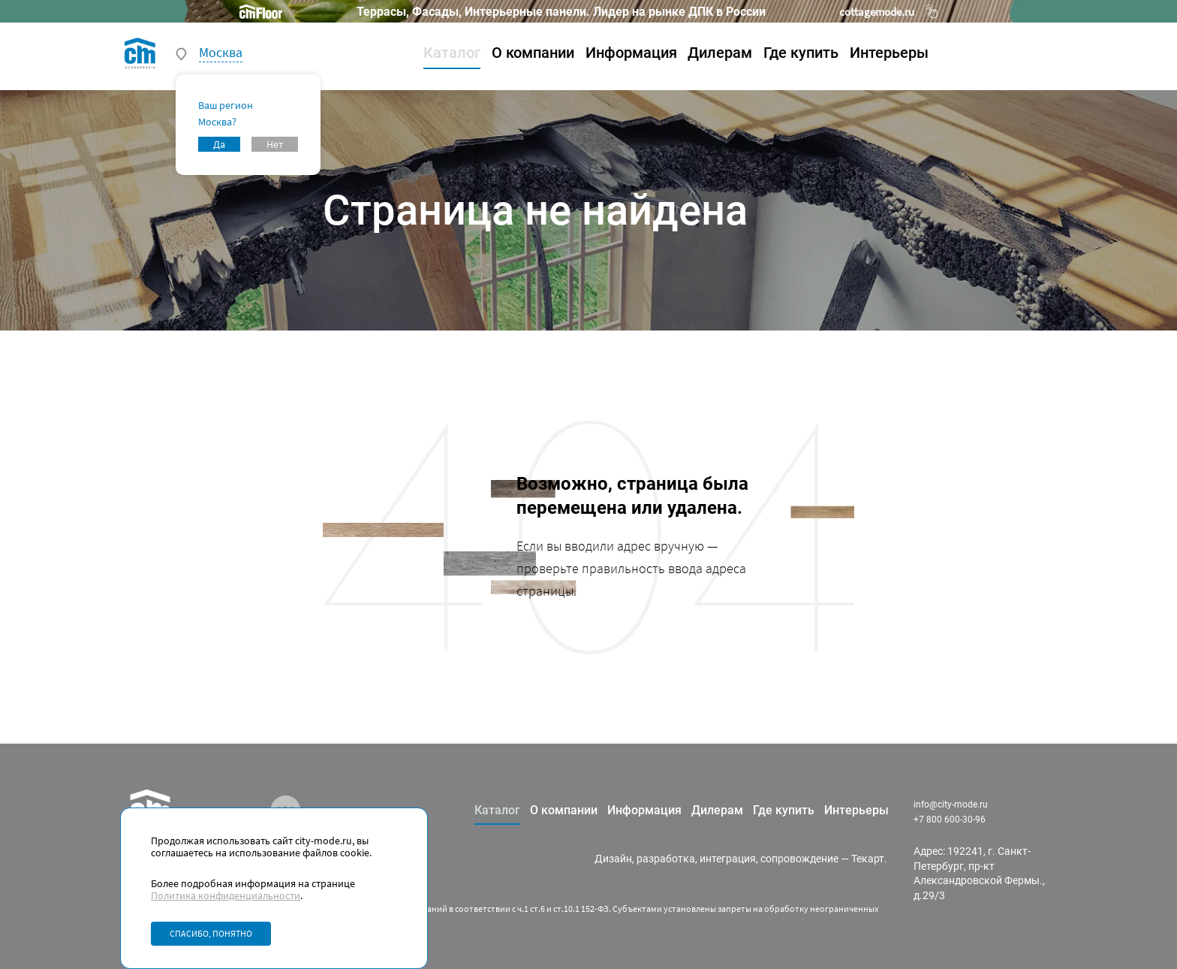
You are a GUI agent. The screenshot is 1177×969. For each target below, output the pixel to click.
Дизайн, (614, 859)
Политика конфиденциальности (225, 895)
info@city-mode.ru (951, 804)
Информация (631, 53)
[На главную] (140, 52)
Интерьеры (889, 53)
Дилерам (720, 53)
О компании (533, 53)
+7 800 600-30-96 (950, 819)
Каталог (451, 53)
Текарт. (869, 859)
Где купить (800, 53)
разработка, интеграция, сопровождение (737, 859)
